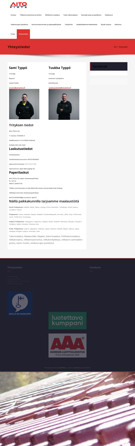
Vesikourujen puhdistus (19, 24)
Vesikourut (109, 15)
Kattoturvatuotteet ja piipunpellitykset (46, 24)
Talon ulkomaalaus (70, 15)
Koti (114, 47)
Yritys (13, 34)
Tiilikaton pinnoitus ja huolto (31, 15)
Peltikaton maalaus (52, 15)
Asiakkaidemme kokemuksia (86, 24)
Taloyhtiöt (69, 24)
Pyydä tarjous (106, 24)
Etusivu (13, 15)
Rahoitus (118, 24)
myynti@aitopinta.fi (17, 88)
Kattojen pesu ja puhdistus (91, 15)
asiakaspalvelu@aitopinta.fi (60, 88)
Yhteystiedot (23, 34)
